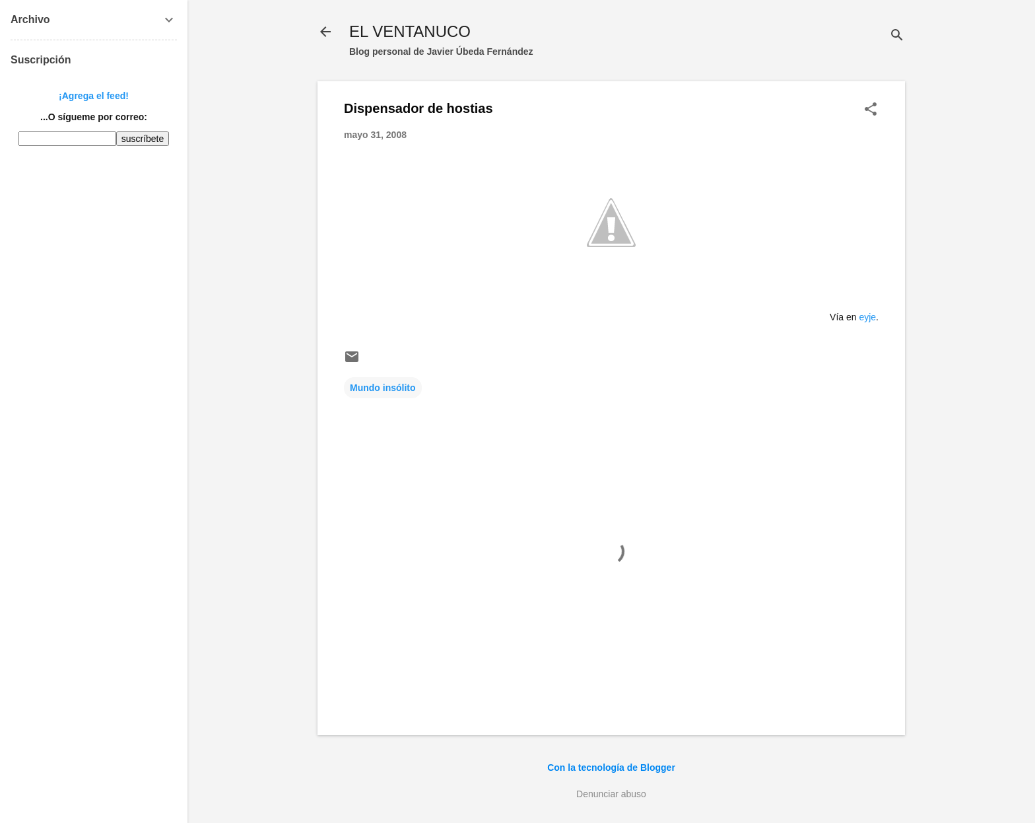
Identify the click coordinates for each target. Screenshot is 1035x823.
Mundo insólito (383, 387)
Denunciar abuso (611, 794)
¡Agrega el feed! (94, 95)
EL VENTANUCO (410, 31)
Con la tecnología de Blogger (611, 767)
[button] (871, 110)
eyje (867, 317)
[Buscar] (897, 36)
